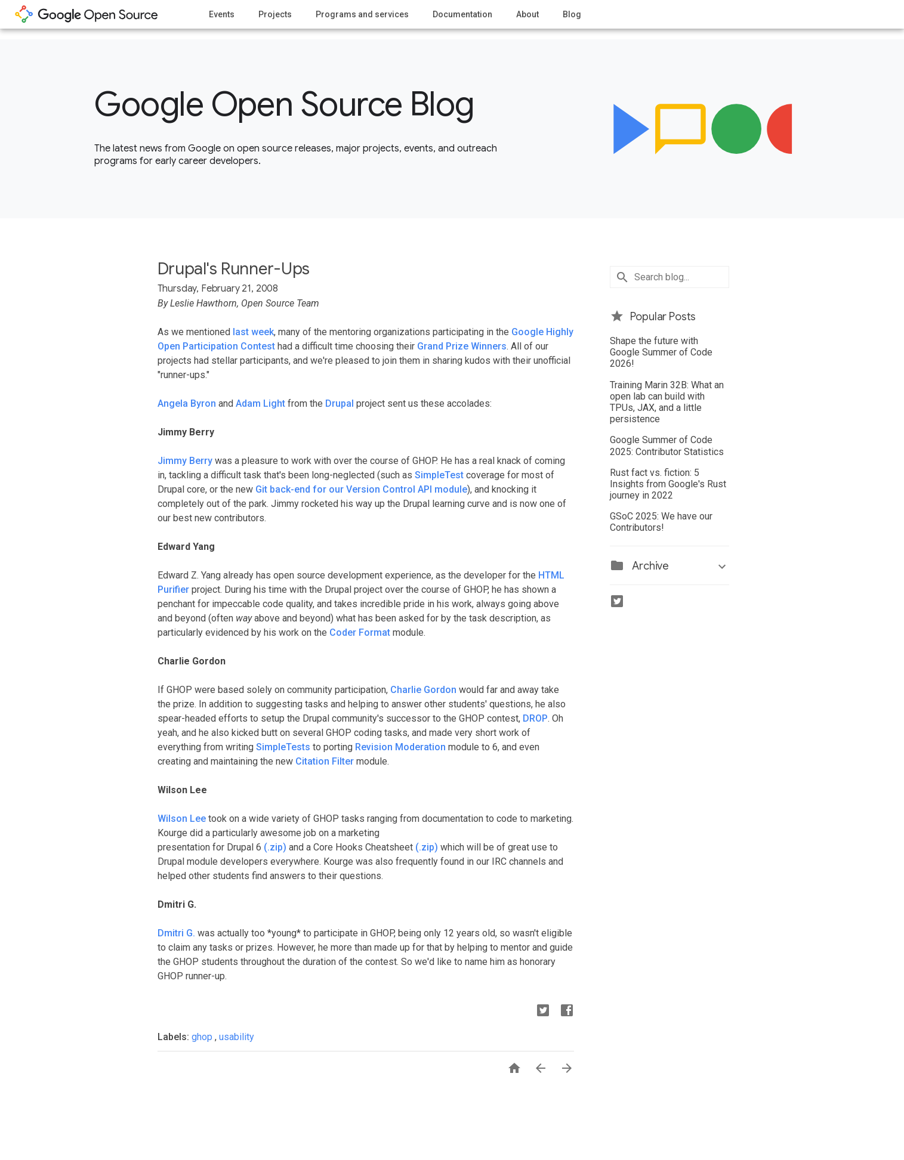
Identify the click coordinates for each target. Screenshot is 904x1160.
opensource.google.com (86, 14)
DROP (535, 718)
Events (222, 14)
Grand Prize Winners (462, 346)
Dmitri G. (176, 933)
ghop (203, 1037)
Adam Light (260, 403)
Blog (572, 14)
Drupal (339, 403)
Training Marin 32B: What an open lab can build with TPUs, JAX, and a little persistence (667, 402)
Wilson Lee (182, 818)
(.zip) (275, 847)
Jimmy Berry (185, 460)
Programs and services (362, 14)
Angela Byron (187, 403)
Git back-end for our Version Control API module (361, 489)
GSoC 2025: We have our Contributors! (661, 522)
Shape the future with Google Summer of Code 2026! (661, 352)
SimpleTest (439, 475)
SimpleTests (283, 747)
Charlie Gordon (423, 689)
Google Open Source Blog (284, 104)
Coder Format (359, 632)
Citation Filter (324, 761)
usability (236, 1037)
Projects (275, 14)
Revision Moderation (400, 747)
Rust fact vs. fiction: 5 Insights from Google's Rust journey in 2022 (668, 484)
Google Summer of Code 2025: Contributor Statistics (667, 445)
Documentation (462, 14)
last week (253, 332)
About (527, 14)
